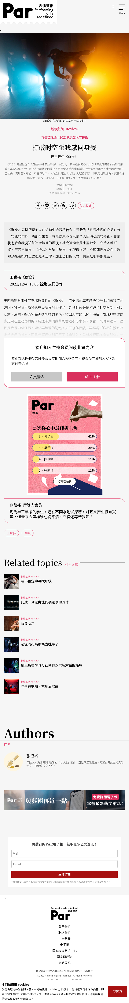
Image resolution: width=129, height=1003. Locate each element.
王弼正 (69, 189)
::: (113, 6)
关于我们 (64, 926)
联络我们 (64, 932)
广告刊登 (64, 938)
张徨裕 (69, 185)
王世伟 (11, 533)
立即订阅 (64, 874)
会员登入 (36, 376)
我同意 (117, 991)
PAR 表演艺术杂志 (64, 913)
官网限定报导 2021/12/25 (64, 193)
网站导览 (64, 962)
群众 (28, 533)
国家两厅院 (64, 956)
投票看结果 (64, 482)
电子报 (64, 944)
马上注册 (92, 376)
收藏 (88, 205)
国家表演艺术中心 (64, 950)
